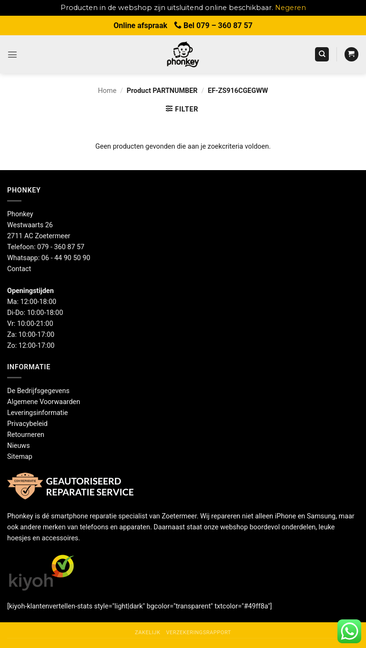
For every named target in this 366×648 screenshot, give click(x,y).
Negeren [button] (290, 7)
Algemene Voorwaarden (43, 402)
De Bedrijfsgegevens (38, 391)
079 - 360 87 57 (60, 247)
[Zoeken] (322, 54)
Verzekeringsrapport (198, 632)
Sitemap (19, 457)
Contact (19, 269)
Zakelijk (147, 632)
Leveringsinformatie (37, 413)
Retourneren (25, 435)
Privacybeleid (27, 424)
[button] (12, 54)
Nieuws (18, 446)
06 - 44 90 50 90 (66, 258)
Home (107, 91)
